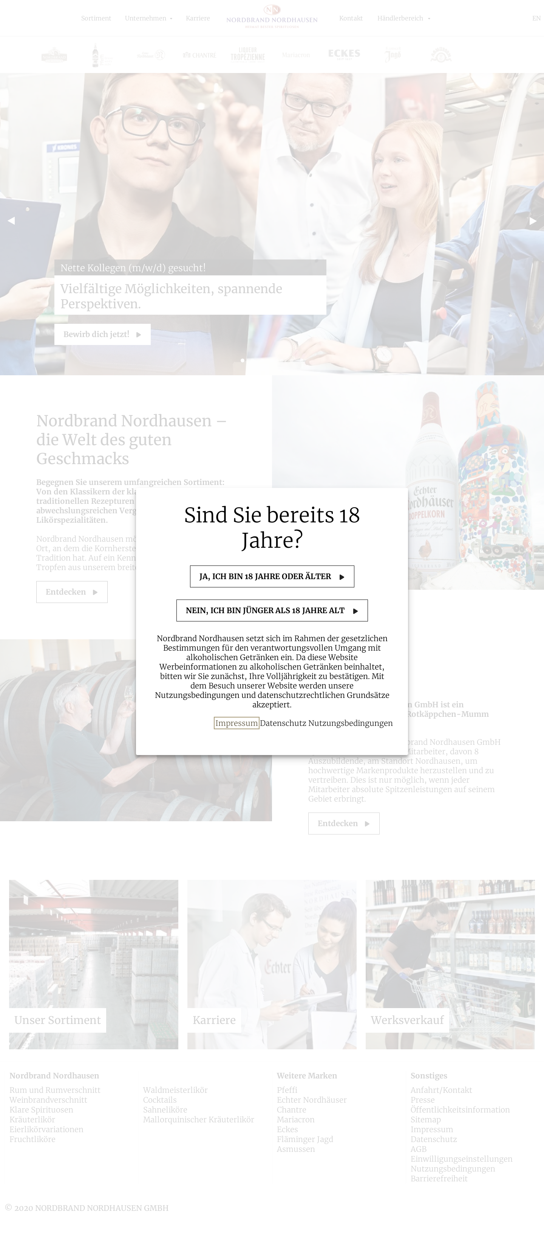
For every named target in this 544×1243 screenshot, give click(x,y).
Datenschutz (283, 723)
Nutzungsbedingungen (350, 723)
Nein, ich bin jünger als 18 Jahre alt (266, 610)
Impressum (236, 723)
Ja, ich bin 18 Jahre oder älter (266, 576)
